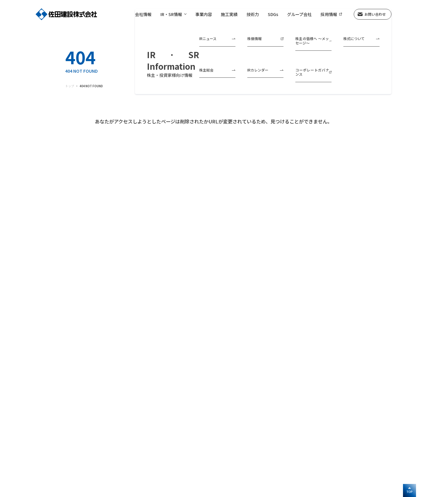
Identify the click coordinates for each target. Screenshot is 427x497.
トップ (69, 86)
